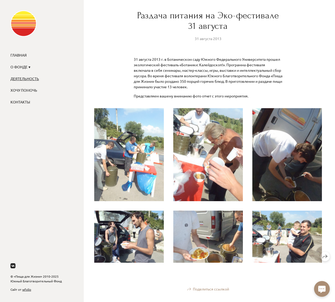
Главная (18, 55)
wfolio (26, 289)
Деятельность (24, 78)
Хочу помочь (23, 90)
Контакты (20, 102)
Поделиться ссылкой (211, 289)
